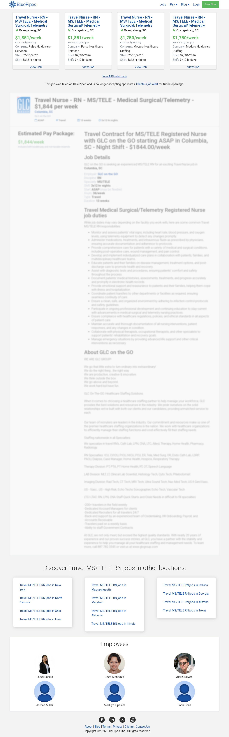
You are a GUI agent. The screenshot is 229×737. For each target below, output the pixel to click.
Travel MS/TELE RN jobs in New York (40, 587)
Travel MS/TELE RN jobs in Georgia (186, 593)
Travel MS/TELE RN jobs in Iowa (40, 619)
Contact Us (143, 726)
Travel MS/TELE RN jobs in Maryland (108, 600)
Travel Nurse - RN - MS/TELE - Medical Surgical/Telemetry (31, 21)
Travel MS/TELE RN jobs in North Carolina (41, 600)
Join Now (210, 4)
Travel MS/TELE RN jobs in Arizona (185, 602)
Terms (107, 726)
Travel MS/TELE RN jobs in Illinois (113, 623)
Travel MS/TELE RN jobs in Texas (184, 610)
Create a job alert (147, 84)
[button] (173, 4)
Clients (129, 726)
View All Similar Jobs (115, 76)
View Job (36, 67)
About (88, 726)
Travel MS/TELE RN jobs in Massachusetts (108, 587)
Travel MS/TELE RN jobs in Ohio (40, 611)
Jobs (163, 4)
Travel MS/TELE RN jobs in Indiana (185, 585)
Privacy (117, 726)
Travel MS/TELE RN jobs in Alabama (108, 613)
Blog (97, 726)
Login (196, 4)
